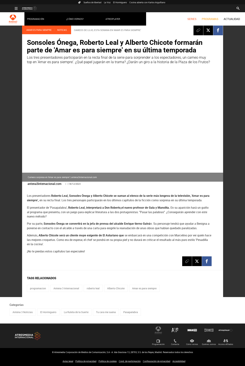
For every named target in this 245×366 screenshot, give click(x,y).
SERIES (186, 19)
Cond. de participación (130, 361)
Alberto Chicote (116, 288)
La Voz (107, 2)
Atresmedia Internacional (27, 336)
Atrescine (209, 330)
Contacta (175, 344)
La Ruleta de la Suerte (76, 312)
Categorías (17, 305)
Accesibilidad (178, 361)
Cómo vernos (192, 344)
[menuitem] (186, 19)
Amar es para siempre (39, 29)
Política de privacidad (85, 361)
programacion (38, 288)
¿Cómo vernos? (69, 18)
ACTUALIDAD (226, 19)
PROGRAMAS (205, 19)
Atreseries (175, 330)
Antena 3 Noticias (23, 312)
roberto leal (93, 288)
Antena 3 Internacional (66, 288)
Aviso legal (68, 361)
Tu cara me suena (106, 312)
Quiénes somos (209, 344)
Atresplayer (107, 18)
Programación (30, 18)
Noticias (62, 29)
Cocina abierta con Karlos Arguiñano (147, 2)
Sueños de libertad (92, 2)
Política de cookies (108, 361)
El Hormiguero (120, 2)
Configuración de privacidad (156, 361)
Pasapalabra (130, 312)
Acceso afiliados (225, 344)
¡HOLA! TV (192, 330)
